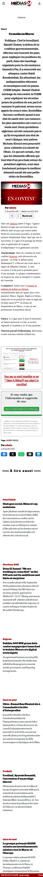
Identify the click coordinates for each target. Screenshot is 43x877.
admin (12, 208)
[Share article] (11, 216)
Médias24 (4, 29)
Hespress (13, 256)
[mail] (30, 454)
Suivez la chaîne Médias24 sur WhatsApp (21, 409)
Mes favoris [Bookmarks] (27, 216)
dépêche (14, 223)
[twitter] (13, 454)
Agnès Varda (12, 440)
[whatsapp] (21, 454)
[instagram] (38, 454)
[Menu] (4, 4)
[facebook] (4, 454)
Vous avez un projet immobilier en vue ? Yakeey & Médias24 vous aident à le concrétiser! (21, 380)
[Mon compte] (39, 3)
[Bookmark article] (18, 216)
